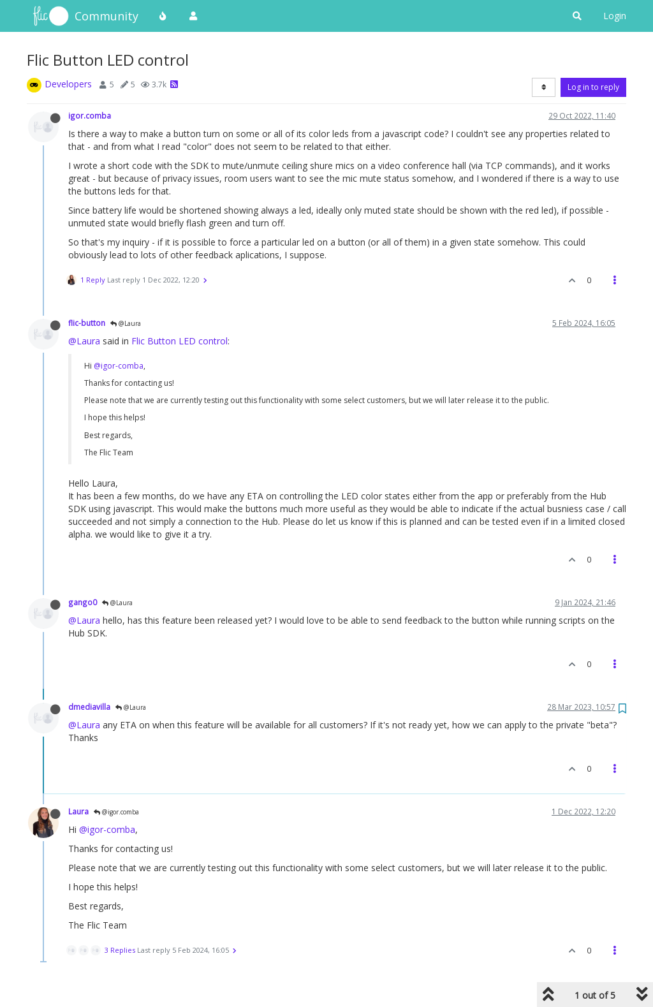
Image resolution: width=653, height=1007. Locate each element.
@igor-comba (118, 365)
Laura (78, 811)
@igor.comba (116, 811)
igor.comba (89, 115)
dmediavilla (89, 707)
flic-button (86, 323)
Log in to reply (593, 87)
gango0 (82, 602)
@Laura (125, 323)
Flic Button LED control (179, 341)
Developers (68, 84)
